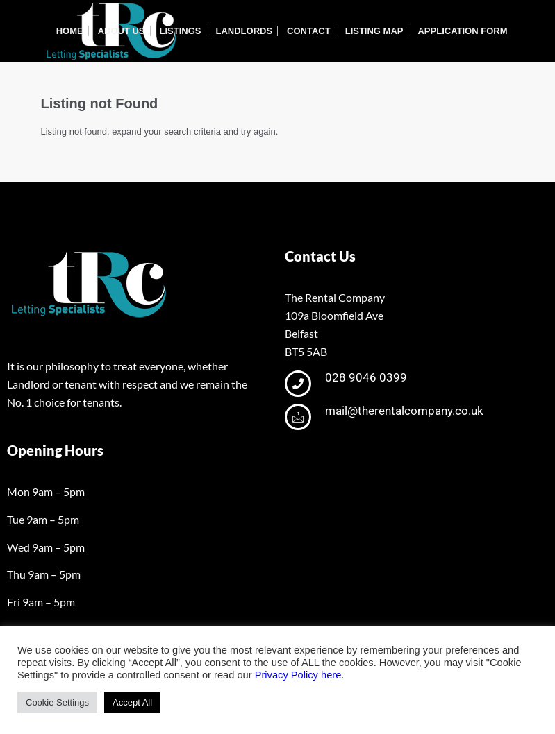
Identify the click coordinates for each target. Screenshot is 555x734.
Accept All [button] (132, 702)
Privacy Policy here (298, 675)
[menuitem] (69, 31)
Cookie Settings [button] (57, 702)
